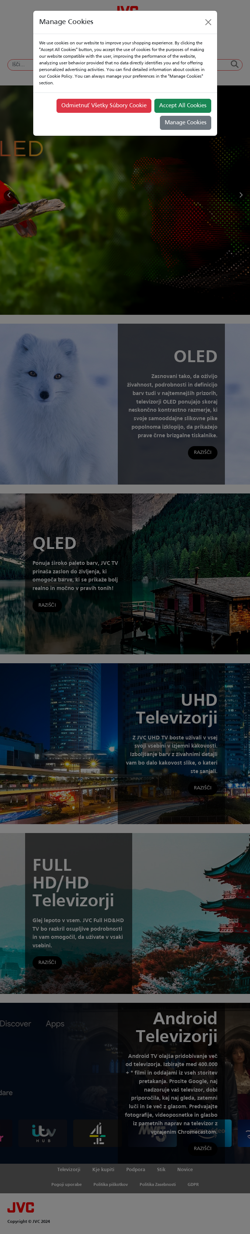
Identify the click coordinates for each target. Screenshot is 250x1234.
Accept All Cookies (182, 106)
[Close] (208, 22)
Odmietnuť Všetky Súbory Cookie (104, 106)
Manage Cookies (185, 123)
